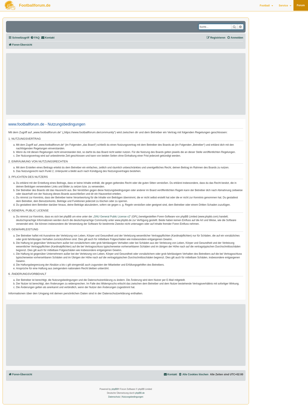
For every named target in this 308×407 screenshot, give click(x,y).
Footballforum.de (34, 5)
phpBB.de (140, 393)
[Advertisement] (125, 84)
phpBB (114, 389)
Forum (301, 5)
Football (266, 5)
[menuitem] (35, 38)
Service (285, 5)
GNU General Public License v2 (112, 216)
